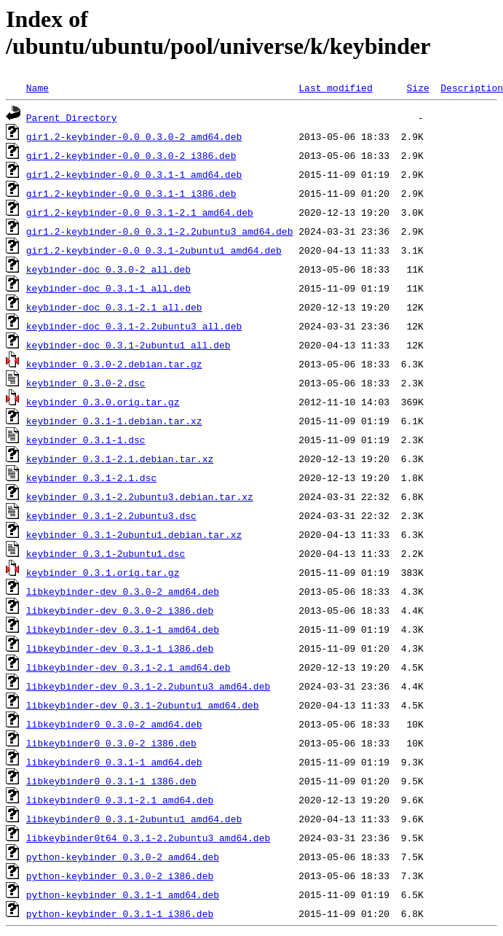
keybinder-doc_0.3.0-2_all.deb (108, 269)
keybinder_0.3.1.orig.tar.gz (103, 572)
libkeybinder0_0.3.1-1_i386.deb (111, 780)
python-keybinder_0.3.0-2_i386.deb (119, 875)
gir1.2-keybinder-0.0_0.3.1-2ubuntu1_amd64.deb (154, 250)
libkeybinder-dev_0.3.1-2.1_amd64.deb (128, 667)
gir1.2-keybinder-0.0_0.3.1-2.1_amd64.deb (139, 212)
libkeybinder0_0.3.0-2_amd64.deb (114, 723)
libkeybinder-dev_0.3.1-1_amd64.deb (122, 629)
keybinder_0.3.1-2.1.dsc (91, 477)
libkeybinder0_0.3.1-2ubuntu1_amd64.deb (134, 818)
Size (417, 87)
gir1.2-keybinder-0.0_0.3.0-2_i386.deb (131, 155)
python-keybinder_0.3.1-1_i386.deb (119, 913)
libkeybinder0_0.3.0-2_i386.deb (111, 742)
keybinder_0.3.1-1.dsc (86, 439)
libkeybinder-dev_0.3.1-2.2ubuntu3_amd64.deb (148, 686)
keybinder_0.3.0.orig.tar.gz (103, 401)
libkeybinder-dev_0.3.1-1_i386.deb (119, 648)
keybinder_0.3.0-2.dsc (86, 382)
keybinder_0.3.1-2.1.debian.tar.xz (119, 458)
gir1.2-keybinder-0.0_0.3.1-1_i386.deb (131, 193)
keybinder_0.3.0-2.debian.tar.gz (114, 363)
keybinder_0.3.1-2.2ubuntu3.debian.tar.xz (139, 496)
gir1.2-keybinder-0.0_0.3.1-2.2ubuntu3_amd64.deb (159, 231)
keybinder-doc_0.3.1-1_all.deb (108, 288)
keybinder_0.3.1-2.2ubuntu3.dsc (111, 515)
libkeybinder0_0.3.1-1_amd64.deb (114, 761)
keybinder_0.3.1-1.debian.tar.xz (114, 420)
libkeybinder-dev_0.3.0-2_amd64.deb (122, 591)
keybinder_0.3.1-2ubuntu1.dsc (105, 553)
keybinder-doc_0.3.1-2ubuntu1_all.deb (128, 344)
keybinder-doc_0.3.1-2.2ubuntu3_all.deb (134, 325)
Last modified (335, 87)
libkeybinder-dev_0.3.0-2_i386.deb (119, 610)
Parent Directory (71, 117)
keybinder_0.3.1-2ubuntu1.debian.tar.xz (134, 534)
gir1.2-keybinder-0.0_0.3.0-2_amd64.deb (134, 136)
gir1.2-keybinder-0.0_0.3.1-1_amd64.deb (134, 174)
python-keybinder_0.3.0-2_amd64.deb (122, 856)
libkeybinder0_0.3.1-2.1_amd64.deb (119, 799)
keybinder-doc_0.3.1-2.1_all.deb (114, 306)
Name (37, 87)
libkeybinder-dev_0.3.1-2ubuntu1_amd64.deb (142, 704)
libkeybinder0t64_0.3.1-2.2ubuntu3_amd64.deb (148, 837)
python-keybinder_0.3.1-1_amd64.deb (122, 894)
